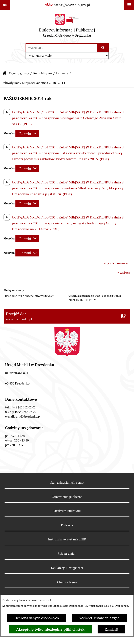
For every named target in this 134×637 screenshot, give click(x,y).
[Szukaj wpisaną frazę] (103, 47)
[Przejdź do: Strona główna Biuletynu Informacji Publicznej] (4, 73)
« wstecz (123, 272)
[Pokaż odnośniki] (5, 5)
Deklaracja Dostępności (67, 568)
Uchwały (62, 73)
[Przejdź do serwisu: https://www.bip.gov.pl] (67, 5)
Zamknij (111, 629)
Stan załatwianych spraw (67, 482)
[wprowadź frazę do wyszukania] (62, 47)
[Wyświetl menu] (129, 5)
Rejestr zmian (67, 553)
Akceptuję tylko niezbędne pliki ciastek (50, 629)
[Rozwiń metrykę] (27, 133)
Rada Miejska (42, 73)
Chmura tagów (67, 582)
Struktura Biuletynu (67, 511)
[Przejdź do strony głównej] (67, 26)
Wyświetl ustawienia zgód (99, 618)
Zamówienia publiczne (67, 497)
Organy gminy (19, 73)
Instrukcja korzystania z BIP (67, 539)
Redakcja (67, 525)
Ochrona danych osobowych (36, 618)
